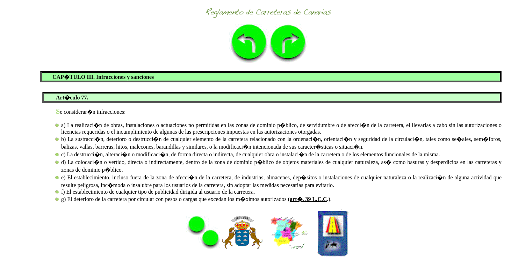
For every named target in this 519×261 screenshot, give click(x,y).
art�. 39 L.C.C (308, 199)
